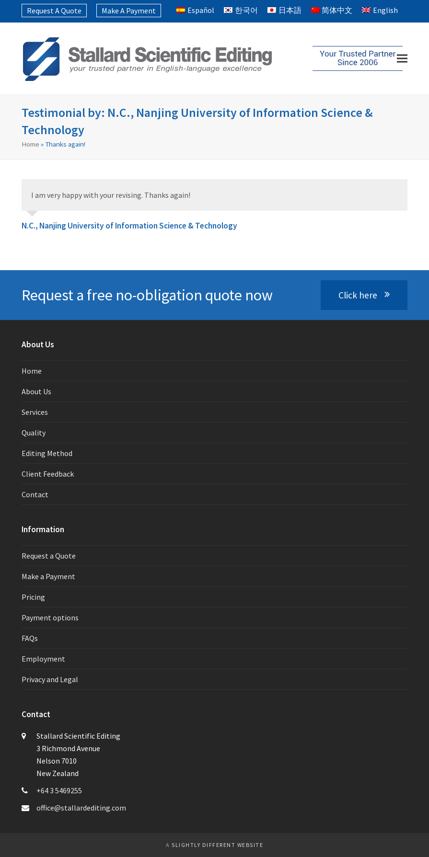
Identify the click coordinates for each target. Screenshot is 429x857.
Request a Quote (49, 555)
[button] (402, 59)
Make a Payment (48, 576)
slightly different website (217, 844)
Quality (34, 432)
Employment (43, 658)
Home (30, 144)
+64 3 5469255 (59, 790)
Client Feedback (48, 474)
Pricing (33, 597)
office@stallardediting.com (81, 807)
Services (35, 412)
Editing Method (47, 453)
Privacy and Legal (50, 679)
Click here (364, 295)
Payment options (50, 617)
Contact (35, 494)
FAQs (30, 638)
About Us (36, 391)
